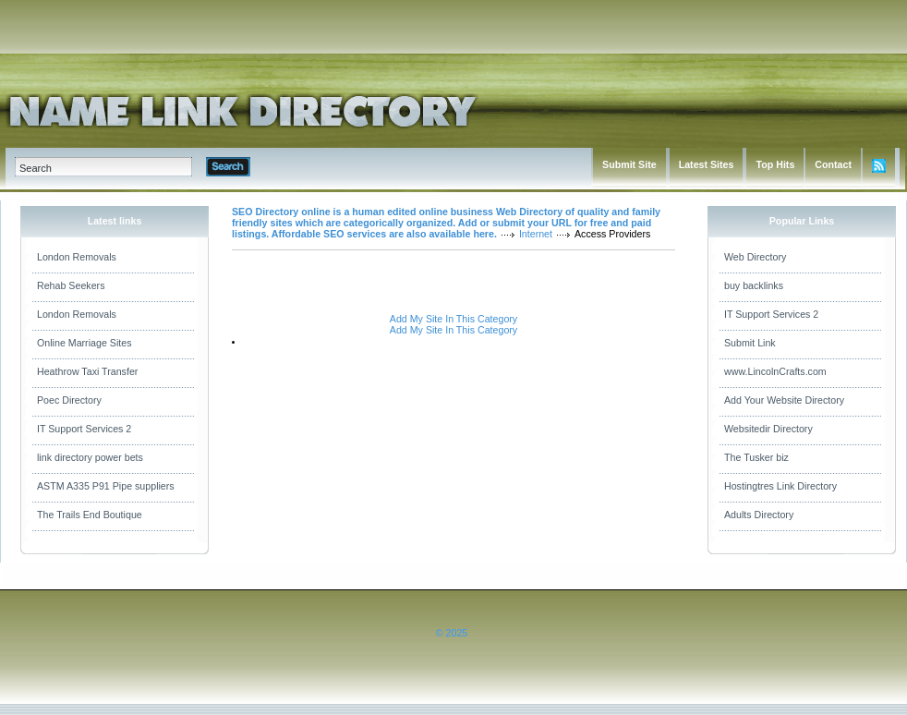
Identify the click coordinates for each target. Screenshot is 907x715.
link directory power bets (90, 457)
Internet (535, 233)
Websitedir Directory (768, 428)
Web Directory (755, 256)
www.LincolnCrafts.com (775, 371)
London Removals (76, 256)
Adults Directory (758, 514)
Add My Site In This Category (453, 318)
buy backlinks (753, 285)
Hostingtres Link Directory (780, 485)
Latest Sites (706, 164)
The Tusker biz (756, 457)
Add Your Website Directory (784, 400)
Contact (833, 164)
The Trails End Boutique (89, 514)
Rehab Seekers (70, 285)
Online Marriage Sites (84, 342)
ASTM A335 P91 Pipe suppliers (106, 485)
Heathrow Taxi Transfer (87, 371)
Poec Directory (69, 400)
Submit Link (750, 342)
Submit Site (629, 164)
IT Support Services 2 (84, 428)
